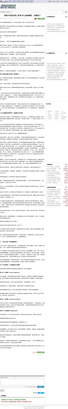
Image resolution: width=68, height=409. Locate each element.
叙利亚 (63, 118)
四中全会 (57, 113)
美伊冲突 (57, 114)
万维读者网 (2, 12)
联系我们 (32, 406)
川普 (49, 113)
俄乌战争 (50, 114)
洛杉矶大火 (64, 116)
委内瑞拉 (50, 111)
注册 (67, 1)
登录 (65, 1)
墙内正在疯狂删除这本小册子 (54, 29)
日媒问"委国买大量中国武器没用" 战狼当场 (56, 31)
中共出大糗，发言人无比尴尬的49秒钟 (55, 24)
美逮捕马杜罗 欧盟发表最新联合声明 (55, 76)
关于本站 (24, 406)
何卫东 (56, 118)
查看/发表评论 (24, 18)
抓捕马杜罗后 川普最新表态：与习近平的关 (57, 70)
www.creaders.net (3, 18)
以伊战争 (57, 116)
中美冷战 (50, 116)
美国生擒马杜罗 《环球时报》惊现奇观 (56, 27)
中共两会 (64, 113)
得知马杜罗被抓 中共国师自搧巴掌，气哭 (56, 67)
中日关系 (50, 118)
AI (62, 111)
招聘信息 (35, 406)
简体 (49, 1)
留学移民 (7, 12)
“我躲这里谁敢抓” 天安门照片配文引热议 (56, 25)
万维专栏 (57, 111)
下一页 (42, 392)
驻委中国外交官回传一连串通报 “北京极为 (56, 63)
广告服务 (28, 406)
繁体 (50, 1)
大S (63, 114)
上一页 (39, 392)
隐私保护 (43, 406)
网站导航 (39, 406)
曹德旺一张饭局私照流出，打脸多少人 (55, 65)
